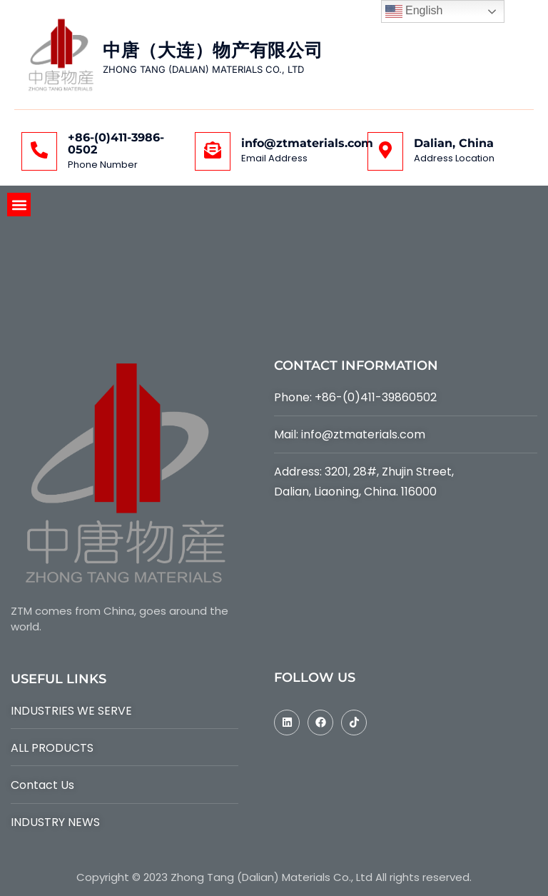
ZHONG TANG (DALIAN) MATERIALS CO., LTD (203, 69)
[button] (19, 204)
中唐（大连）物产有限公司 (213, 50)
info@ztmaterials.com (307, 143)
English (414, 11)
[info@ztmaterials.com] (212, 151)
